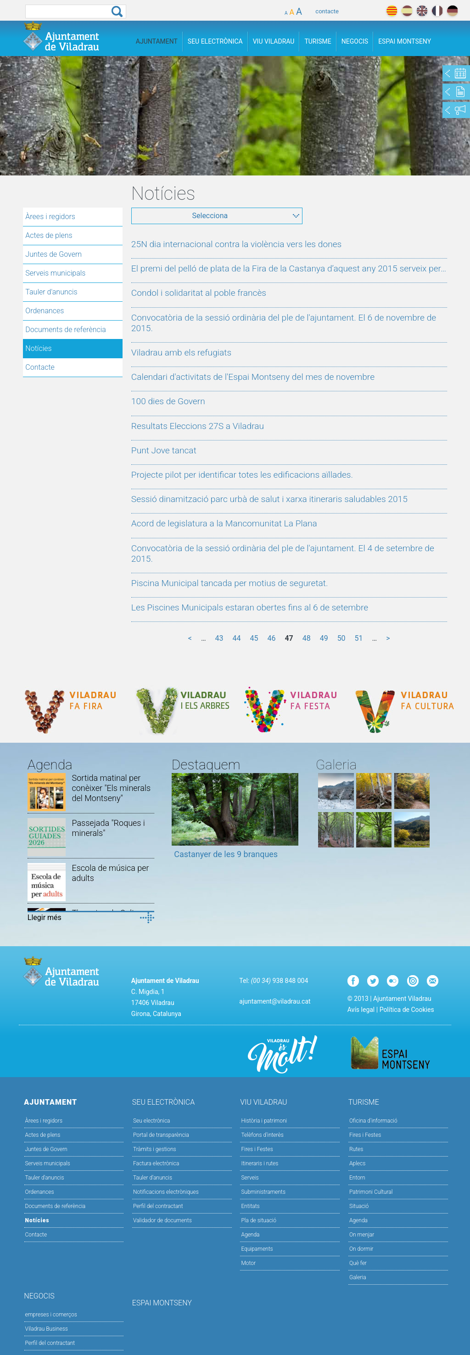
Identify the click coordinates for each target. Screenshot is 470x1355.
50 (341, 638)
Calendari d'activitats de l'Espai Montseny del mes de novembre (253, 377)
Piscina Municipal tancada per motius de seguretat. (229, 583)
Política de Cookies (407, 1009)
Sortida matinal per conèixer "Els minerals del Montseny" (111, 788)
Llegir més (45, 917)
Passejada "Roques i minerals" (108, 828)
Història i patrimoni (264, 1121)
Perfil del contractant (158, 1206)
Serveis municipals (55, 273)
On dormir (361, 1249)
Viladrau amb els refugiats (181, 352)
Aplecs (357, 1163)
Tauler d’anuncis (152, 1177)
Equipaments (257, 1249)
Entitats (250, 1206)
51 (359, 638)
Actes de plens (48, 235)
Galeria (357, 1277)
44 (237, 638)
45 (254, 638)
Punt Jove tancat (163, 450)
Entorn (357, 1177)
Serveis (249, 1177)
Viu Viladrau (274, 41)
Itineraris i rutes (259, 1163)
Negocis (354, 41)
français (437, 11)
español (407, 11)
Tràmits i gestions (154, 1149)
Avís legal (361, 1009)
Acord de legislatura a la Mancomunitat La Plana (224, 523)
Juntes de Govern (53, 254)
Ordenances (44, 310)
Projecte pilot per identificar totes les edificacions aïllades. (242, 474)
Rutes (356, 1149)
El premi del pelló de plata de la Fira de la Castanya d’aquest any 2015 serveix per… (288, 268)
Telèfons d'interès (262, 1135)
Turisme (317, 41)
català (391, 11)
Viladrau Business (46, 1329)
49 (324, 638)
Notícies (38, 348)
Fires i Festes (257, 1149)
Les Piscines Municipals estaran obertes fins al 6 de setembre (249, 607)
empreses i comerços (51, 1314)
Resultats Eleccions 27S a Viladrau (197, 426)
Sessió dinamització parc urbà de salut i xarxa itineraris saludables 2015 (269, 499)
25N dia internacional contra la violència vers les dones (236, 244)
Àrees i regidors (50, 216)
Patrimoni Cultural (370, 1192)
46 (271, 638)
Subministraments (263, 1192)
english (422, 11)
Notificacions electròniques (166, 1192)
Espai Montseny (404, 41)
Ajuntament (157, 41)
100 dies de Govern (168, 401)
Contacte (40, 367)
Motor (248, 1263)
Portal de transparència (161, 1135)
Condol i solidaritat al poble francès (198, 293)
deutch (452, 11)
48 (306, 638)
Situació (359, 1206)
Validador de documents (162, 1220)
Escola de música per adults (110, 873)
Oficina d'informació (373, 1121)
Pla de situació (258, 1220)
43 (219, 638)
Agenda (250, 1234)
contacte (327, 11)
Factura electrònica (156, 1163)
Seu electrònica (151, 1121)
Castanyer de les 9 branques (226, 854)
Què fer (358, 1263)
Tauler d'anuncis (51, 292)
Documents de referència (65, 329)
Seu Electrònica (215, 41)
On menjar (361, 1234)
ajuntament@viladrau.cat (274, 1001)
